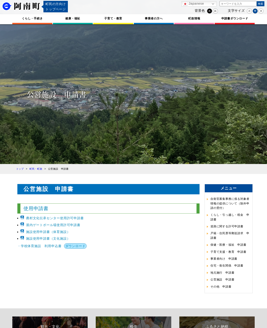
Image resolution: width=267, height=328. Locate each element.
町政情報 (194, 18)
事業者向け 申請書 (223, 258)
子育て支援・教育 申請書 (228, 251)
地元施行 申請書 (222, 272)
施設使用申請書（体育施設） (48, 232)
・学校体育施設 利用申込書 (39, 246)
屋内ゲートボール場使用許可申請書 (53, 225)
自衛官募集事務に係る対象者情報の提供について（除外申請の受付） (229, 203)
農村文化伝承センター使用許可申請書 (55, 218)
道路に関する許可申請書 (226, 226)
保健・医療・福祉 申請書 (228, 244)
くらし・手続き (32, 18)
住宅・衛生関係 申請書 (226, 265)
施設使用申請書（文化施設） (48, 238)
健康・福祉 (72, 18)
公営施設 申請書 (222, 279)
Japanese (193, 3)
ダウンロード (75, 246)
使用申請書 (35, 208)
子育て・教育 (113, 18)
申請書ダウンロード (234, 18)
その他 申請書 (220, 286)
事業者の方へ (154, 18)
